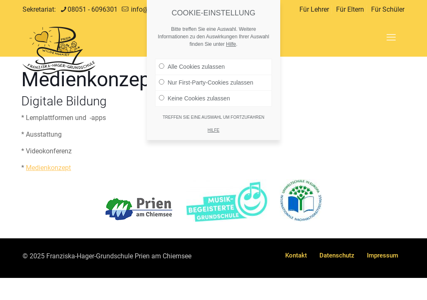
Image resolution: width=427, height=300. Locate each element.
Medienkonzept (48, 168)
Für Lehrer (314, 9)
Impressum (382, 255)
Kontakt (296, 255)
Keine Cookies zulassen (194, 92)
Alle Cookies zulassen (192, 60)
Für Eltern (350, 9)
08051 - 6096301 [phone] (93, 9)
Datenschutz (336, 255)
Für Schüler (387, 9)
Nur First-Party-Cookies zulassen (206, 76)
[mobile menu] (391, 37)
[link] (138, 209)
